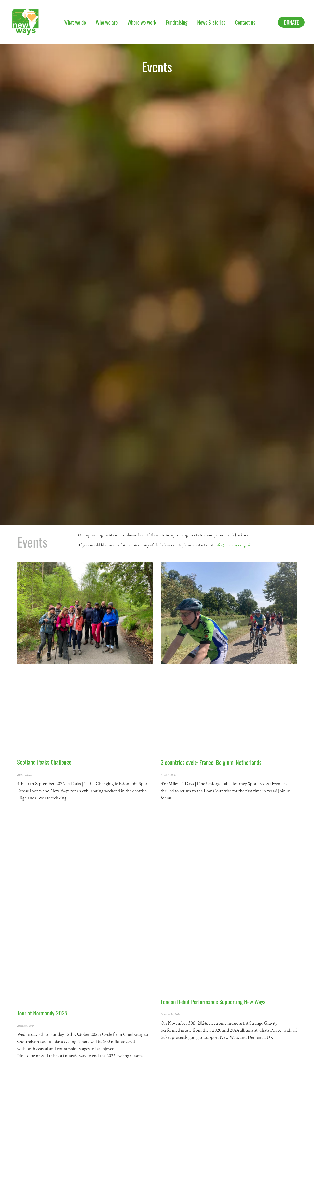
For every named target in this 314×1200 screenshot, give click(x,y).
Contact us (245, 22)
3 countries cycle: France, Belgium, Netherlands (211, 762)
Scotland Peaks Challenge (44, 761)
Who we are (107, 22)
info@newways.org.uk (232, 545)
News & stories (211, 22)
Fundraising (177, 22)
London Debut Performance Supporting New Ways (213, 1001)
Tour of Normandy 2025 (42, 1012)
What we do (75, 22)
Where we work (141, 22)
